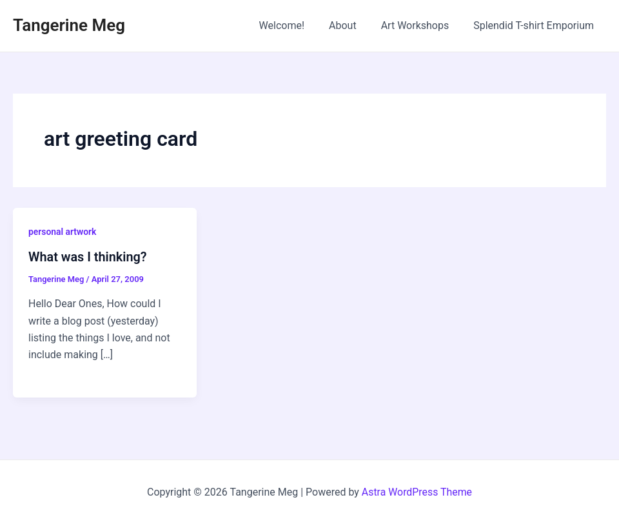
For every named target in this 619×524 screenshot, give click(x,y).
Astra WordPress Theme (416, 491)
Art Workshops (421, 25)
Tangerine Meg (69, 25)
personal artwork (62, 232)
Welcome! (295, 25)
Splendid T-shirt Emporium (535, 25)
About (352, 25)
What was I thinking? (88, 257)
